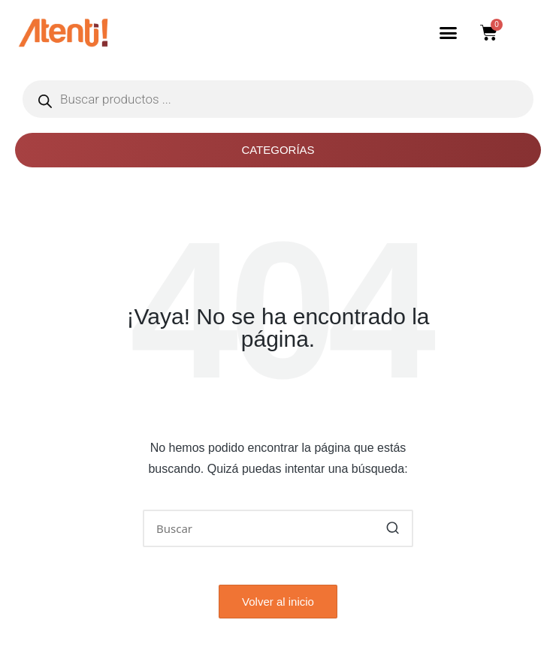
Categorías (277, 149)
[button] (448, 33)
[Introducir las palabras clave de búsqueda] (278, 528)
